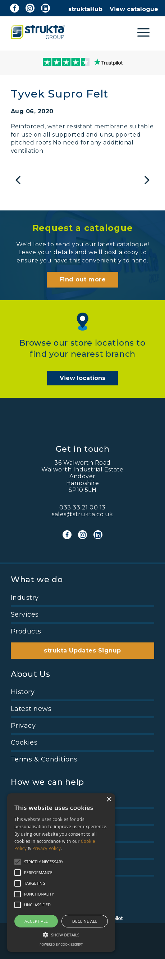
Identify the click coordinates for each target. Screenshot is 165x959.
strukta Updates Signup (82, 650)
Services (25, 614)
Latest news (31, 709)
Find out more (82, 279)
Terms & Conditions (44, 759)
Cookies (24, 742)
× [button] (108, 799)
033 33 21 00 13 (82, 507)
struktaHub (85, 9)
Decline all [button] (84, 921)
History (23, 692)
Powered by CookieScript (61, 944)
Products (26, 631)
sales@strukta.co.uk (82, 514)
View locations (82, 378)
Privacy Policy (46, 848)
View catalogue (134, 9)
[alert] (61, 872)
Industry (25, 598)
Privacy (23, 726)
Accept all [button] (36, 921)
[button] (61, 934)
